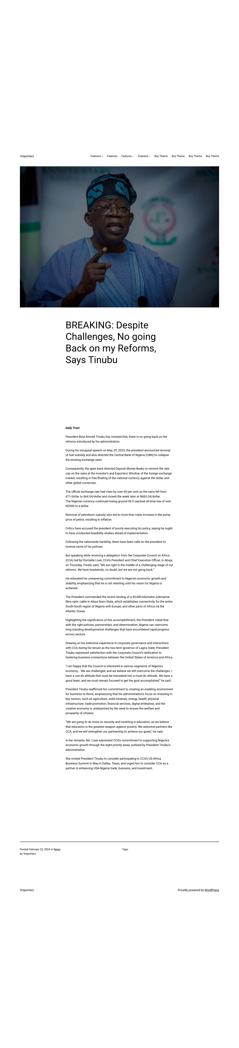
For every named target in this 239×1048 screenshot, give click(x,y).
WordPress (212, 890)
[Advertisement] (119, 23)
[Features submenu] (102, 156)
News (57, 849)
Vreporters (27, 156)
